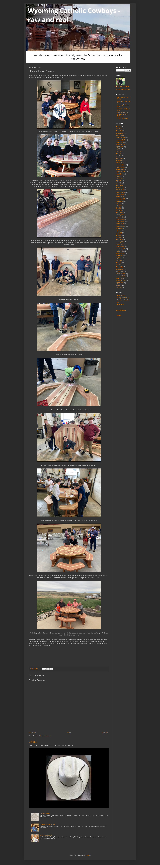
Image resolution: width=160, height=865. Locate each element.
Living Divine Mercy (123, 298)
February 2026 (120, 133)
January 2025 (120, 162)
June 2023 (119, 205)
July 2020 (118, 285)
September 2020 (120, 280)
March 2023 (119, 212)
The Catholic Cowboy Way (47, 824)
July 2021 (118, 258)
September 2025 (120, 144)
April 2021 (119, 264)
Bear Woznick (121, 295)
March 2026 (119, 131)
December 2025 (120, 137)
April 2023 (119, 210)
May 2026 (118, 126)
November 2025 (120, 140)
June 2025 (119, 151)
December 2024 (120, 165)
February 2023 (120, 215)
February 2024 (120, 187)
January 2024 (120, 190)
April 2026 (119, 128)
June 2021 (119, 260)
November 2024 (120, 167)
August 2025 (119, 147)
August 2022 (119, 228)
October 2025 (120, 142)
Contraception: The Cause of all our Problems (123, 114)
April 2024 (119, 183)
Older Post (105, 733)
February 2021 (120, 269)
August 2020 (119, 283)
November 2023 (120, 194)
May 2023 (118, 208)
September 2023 (120, 199)
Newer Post (32, 733)
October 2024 (120, 169)
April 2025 (119, 156)
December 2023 (120, 192)
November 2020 (120, 276)
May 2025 (118, 153)
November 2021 (120, 249)
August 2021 (119, 255)
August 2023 (119, 201)
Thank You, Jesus (122, 118)
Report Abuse (121, 310)
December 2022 (120, 219)
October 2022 (120, 224)
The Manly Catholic (123, 300)
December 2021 (120, 246)
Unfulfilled (33, 742)
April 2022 (119, 237)
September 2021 (120, 253)
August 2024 (119, 174)
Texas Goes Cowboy (46, 835)
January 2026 (120, 135)
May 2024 (118, 181)
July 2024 (118, 176)
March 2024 (119, 185)
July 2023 (118, 203)
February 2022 (120, 242)
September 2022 (120, 226)
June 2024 (119, 178)
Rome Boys (120, 304)
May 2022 (118, 235)
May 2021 (118, 262)
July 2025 (118, 149)
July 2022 (118, 230)
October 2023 (120, 196)
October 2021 (120, 251)
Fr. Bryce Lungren (123, 86)
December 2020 (120, 274)
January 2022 (120, 244)
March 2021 (119, 267)
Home (69, 733)
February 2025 (120, 160)
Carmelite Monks (45, 813)
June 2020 (119, 287)
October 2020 (120, 278)
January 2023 (120, 217)
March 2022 (119, 240)
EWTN (119, 302)
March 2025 (119, 158)
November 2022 (120, 221)
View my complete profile (123, 89)
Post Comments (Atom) (44, 736)
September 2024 (120, 171)
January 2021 (120, 271)
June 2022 (119, 233)
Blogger (88, 855)
